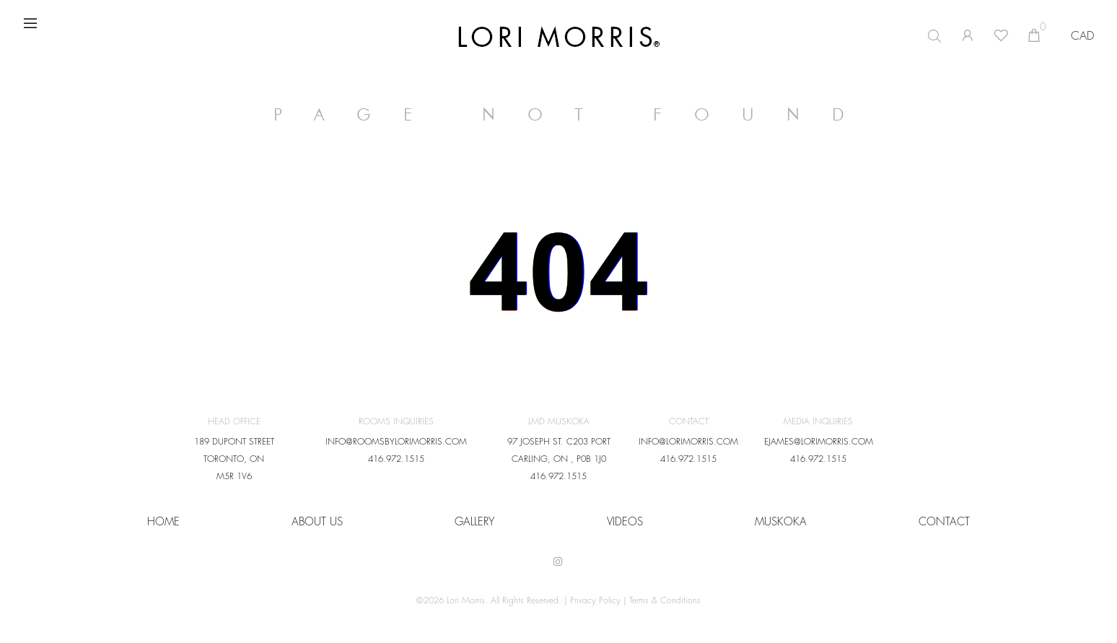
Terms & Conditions (665, 600)
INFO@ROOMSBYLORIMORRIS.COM (396, 441)
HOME (163, 522)
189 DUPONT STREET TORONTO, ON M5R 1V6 (234, 459)
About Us (317, 522)
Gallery (474, 522)
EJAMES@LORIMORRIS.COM (818, 441)
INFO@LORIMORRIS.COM (688, 441)
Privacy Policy (595, 600)
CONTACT (944, 522)
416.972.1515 (396, 459)
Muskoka (781, 522)
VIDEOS (625, 522)
